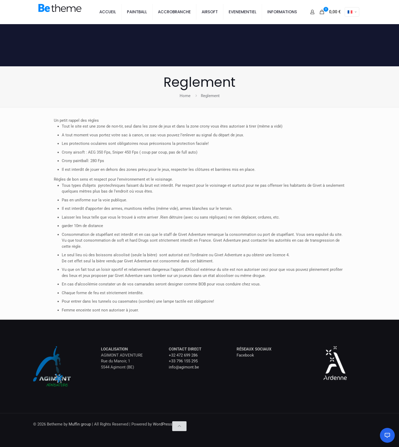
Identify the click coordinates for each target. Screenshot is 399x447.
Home (185, 95)
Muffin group (80, 424)
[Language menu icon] (352, 12)
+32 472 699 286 (183, 355)
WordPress (162, 424)
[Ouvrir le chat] (387, 435)
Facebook (245, 355)
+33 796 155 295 (183, 361)
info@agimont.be (184, 367)
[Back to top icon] (179, 426)
